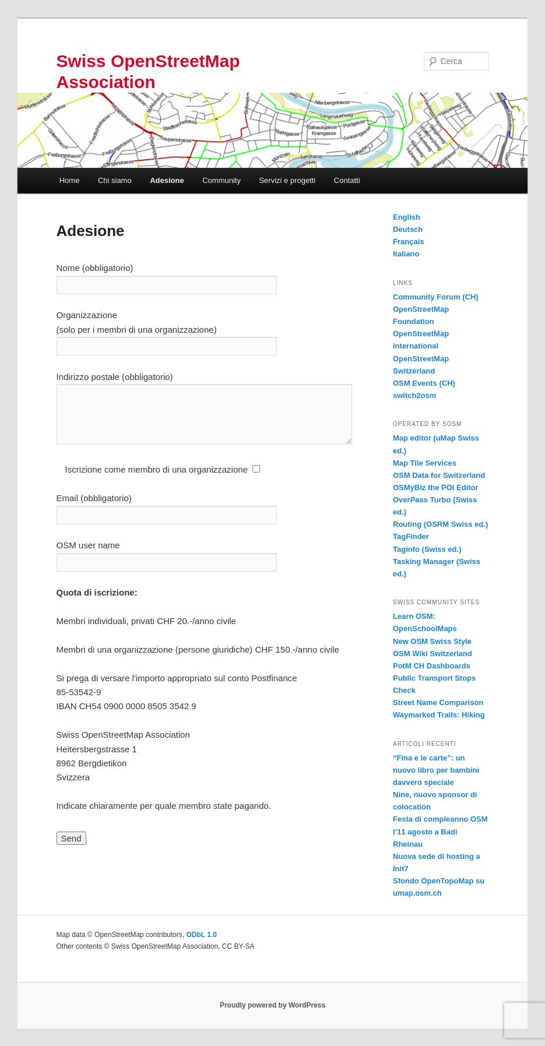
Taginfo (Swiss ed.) (427, 549)
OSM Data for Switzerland (439, 475)
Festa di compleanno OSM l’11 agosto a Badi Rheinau (440, 831)
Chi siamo (115, 180)
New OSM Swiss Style (432, 641)
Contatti (347, 180)
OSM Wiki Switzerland (432, 653)
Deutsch (408, 229)
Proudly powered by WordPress (272, 1005)
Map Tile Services (424, 463)
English (406, 217)
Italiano (406, 253)
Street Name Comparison (438, 702)
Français (408, 241)
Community (221, 180)
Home (69, 180)
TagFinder (411, 536)
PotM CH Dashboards (431, 665)
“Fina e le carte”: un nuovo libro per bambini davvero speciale (436, 770)
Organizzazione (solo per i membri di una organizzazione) (167, 330)
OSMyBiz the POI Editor (436, 487)
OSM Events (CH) (424, 383)
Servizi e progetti (287, 180)
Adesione (167, 180)
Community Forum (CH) (436, 297)
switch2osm (414, 395)
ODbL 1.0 (201, 935)
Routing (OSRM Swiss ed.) (440, 524)
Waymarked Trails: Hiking (439, 714)
